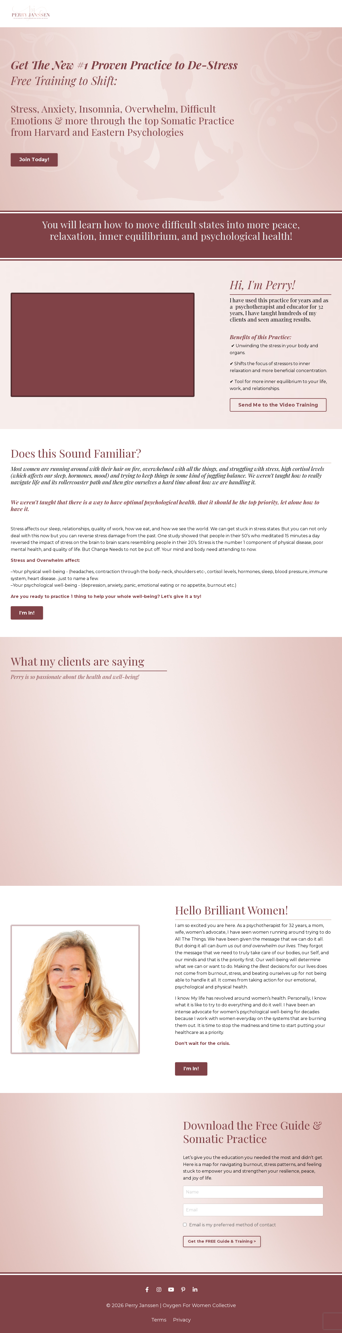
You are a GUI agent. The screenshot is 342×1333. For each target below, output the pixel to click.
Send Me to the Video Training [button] (278, 405)
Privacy (182, 1320)
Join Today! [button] (34, 159)
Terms (158, 1320)
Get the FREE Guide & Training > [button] (222, 1241)
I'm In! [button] (26, 613)
